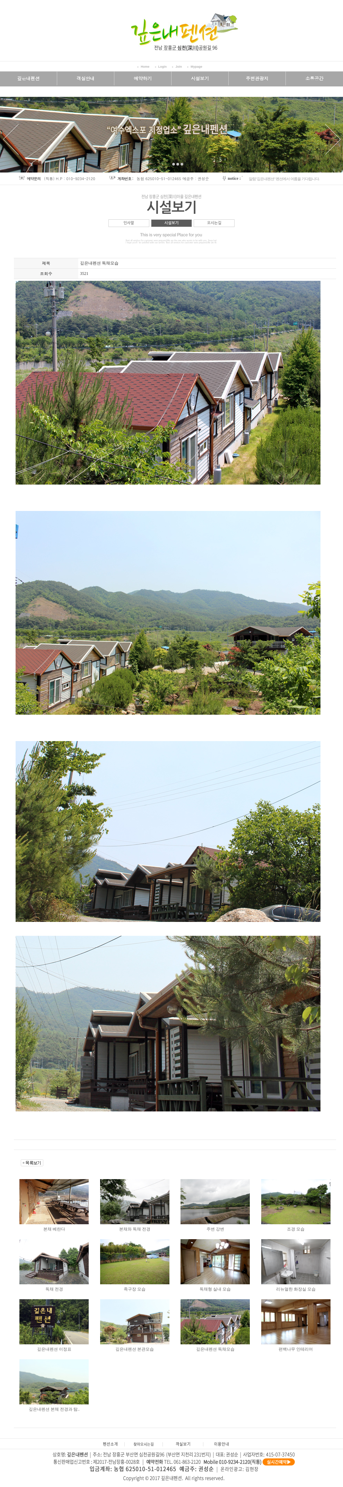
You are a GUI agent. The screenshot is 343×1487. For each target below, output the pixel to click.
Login (162, 66)
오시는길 (214, 223)
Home (145, 66)
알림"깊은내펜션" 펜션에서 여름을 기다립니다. (284, 179)
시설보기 (171, 223)
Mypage (196, 66)
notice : (234, 178)
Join (178, 66)
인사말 (128, 223)
